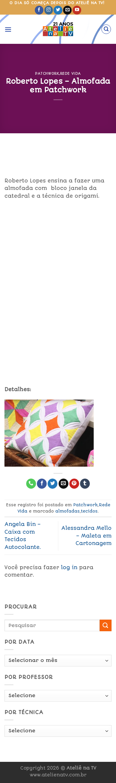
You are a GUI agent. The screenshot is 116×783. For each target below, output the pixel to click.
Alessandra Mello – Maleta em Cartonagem (86, 535)
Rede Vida (70, 74)
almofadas (67, 511)
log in (69, 567)
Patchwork (47, 74)
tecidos (89, 511)
